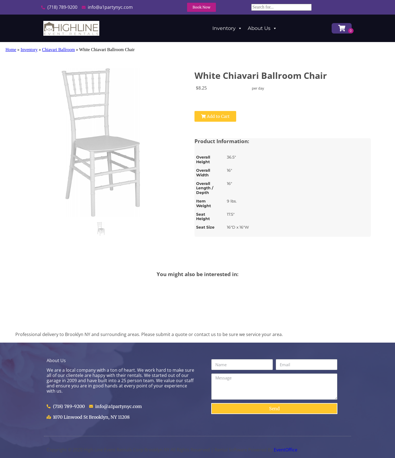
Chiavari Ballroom (58, 49)
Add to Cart (215, 116)
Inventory (227, 28)
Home (10, 49)
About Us (262, 28)
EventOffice (285, 450)
